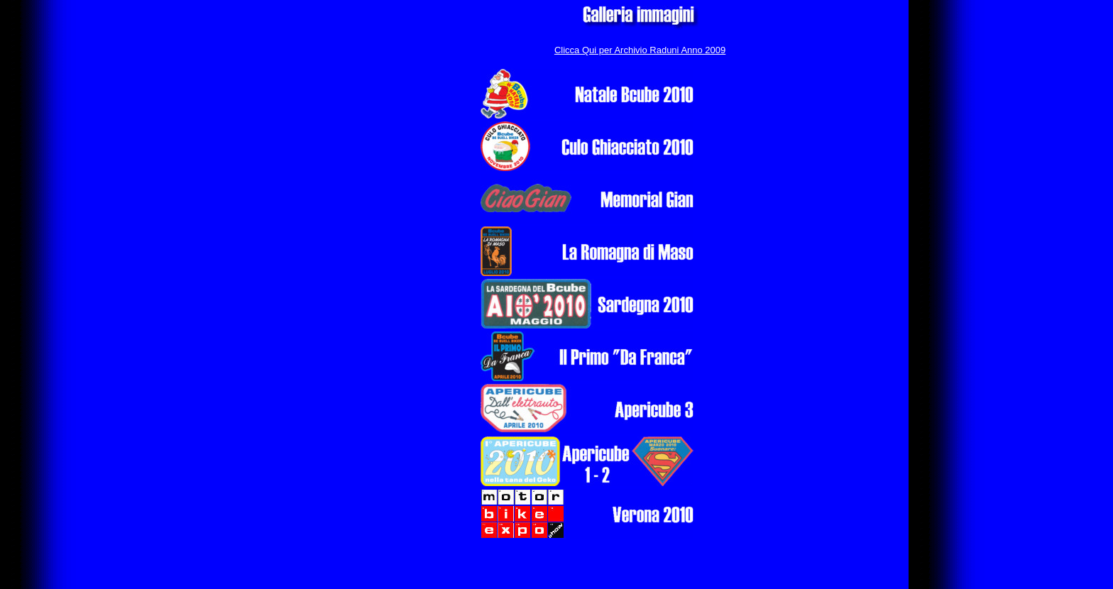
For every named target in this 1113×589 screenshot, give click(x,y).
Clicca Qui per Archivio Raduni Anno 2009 (639, 50)
